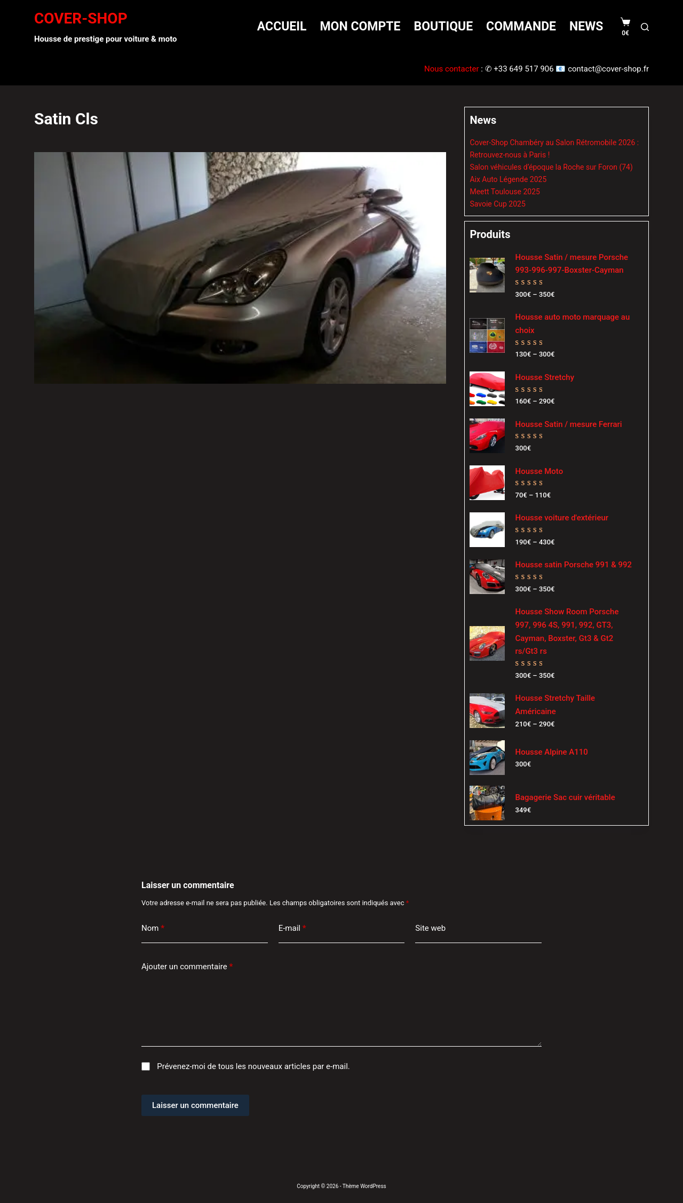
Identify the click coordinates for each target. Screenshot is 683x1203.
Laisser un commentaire (195, 1105)
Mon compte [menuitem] (360, 26)
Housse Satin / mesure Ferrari (568, 424)
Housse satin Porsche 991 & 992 (573, 564)
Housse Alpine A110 (551, 752)
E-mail (292, 928)
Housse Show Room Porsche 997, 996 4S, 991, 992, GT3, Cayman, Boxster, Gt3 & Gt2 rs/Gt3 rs (567, 631)
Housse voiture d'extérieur (562, 518)
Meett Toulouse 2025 (505, 191)
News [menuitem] (586, 26)
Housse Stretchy (544, 377)
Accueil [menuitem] (282, 26)
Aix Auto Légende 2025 (508, 179)
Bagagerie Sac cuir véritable (565, 797)
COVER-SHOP (81, 18)
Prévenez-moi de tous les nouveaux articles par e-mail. (253, 1066)
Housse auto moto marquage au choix (572, 323)
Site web (430, 928)
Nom (152, 928)
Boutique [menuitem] (443, 26)
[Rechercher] (645, 27)
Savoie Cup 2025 (497, 204)
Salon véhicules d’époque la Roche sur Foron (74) (551, 167)
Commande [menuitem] (521, 26)
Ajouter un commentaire (187, 967)
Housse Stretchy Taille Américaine (555, 704)
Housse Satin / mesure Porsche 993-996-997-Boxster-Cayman (572, 263)
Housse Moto (539, 471)
